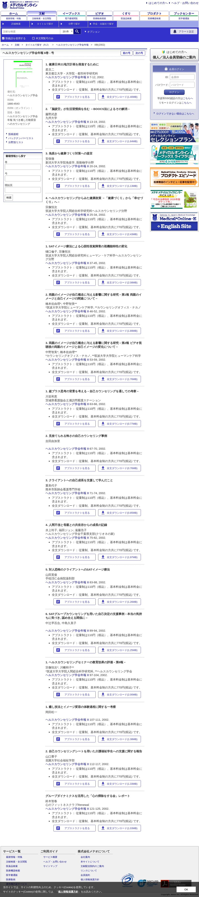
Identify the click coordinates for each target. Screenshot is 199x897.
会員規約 (85, 875)
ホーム (5, 44)
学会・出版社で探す (103, 24)
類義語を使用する (15, 38)
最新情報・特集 (14, 857)
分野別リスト (16, 142)
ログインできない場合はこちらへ (175, 113)
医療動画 (10, 879)
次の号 (139, 53)
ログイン (174, 92)
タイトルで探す (45, 24)
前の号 (126, 53)
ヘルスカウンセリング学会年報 (72, 44)
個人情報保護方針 (90, 879)
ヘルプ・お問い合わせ (185, 2)
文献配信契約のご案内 (92, 866)
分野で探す (74, 24)
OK (186, 889)
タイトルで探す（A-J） (37, 44)
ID (166, 77)
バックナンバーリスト (21, 138)
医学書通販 (12, 875)
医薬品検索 (12, 866)
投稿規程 (13, 134)
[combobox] (31, 31)
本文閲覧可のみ (44, 38)
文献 (17, 44)
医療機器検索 (13, 870)
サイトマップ (50, 866)
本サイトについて (90, 861)
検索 (8, 197)
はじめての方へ (158, 2)
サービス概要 (50, 857)
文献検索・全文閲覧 (16, 861)
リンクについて (89, 870)
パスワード (161, 84)
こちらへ (188, 98)
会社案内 (85, 857)
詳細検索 (16, 24)
